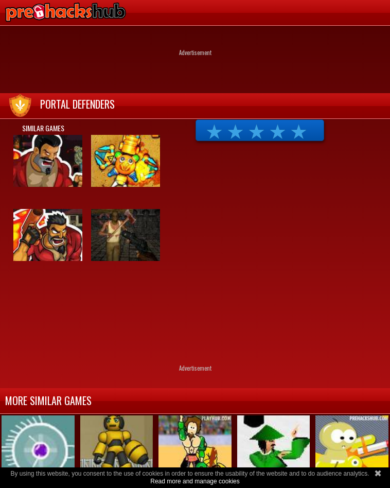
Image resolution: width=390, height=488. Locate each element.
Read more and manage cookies (194, 481)
